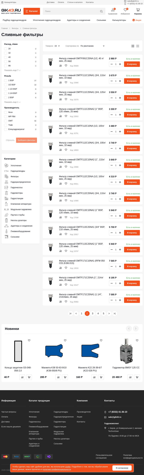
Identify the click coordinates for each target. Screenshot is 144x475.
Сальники (101, 20)
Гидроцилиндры (14, 171)
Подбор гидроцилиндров (14, 20)
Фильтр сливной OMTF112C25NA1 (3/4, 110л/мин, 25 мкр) (82, 194)
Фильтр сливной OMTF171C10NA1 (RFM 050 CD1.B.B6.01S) (82, 262)
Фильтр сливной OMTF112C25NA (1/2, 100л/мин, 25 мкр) (81, 177)
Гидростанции (13, 198)
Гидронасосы (13, 187)
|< (71, 313)
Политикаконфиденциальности (133, 456)
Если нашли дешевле (11, 427)
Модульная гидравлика (17, 209)
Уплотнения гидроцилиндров (46, 20)
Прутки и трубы (14, 215)
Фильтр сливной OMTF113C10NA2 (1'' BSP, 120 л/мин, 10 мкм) (81, 211)
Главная (4, 28)
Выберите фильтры (26, 140)
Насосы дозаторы (15, 220)
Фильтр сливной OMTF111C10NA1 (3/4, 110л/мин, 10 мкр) (82, 76)
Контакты (90, 2)
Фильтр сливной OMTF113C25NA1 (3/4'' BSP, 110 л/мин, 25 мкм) (82, 228)
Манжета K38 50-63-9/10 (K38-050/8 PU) (53, 369)
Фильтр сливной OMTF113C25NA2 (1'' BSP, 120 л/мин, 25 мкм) (81, 245)
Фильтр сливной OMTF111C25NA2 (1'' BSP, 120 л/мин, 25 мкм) (81, 110)
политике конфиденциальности (57, 469)
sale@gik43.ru (112, 417)
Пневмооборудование (17, 231)
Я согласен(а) (122, 468)
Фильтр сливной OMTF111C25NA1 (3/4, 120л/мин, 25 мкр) (82, 93)
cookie (67, 467)
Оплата (61, 2)
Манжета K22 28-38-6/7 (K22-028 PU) (90, 369)
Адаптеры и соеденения (78, 20)
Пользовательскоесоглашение (104, 456)
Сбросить (10, 140)
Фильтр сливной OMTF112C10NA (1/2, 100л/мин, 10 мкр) (81, 127)
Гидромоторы (13, 193)
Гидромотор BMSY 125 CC (126, 367)
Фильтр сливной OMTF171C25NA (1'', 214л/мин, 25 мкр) (81, 278)
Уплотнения (12, 165)
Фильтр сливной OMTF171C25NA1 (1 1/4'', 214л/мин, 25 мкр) (80, 295)
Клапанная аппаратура (17, 204)
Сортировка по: (72, 46)
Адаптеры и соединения (18, 226)
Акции (136, 20)
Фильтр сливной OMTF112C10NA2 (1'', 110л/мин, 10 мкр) (82, 160)
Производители (84, 412)
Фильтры (15, 28)
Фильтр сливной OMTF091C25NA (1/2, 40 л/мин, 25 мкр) (81, 59)
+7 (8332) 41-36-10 (133, 4)
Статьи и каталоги (75, 2)
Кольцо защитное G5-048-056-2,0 (18, 369)
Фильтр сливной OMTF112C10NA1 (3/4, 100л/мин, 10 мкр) (82, 144)
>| (115, 313)
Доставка (50, 2)
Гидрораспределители (17, 182)
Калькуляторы (8, 2)
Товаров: (49, 46)
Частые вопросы (8, 412)
